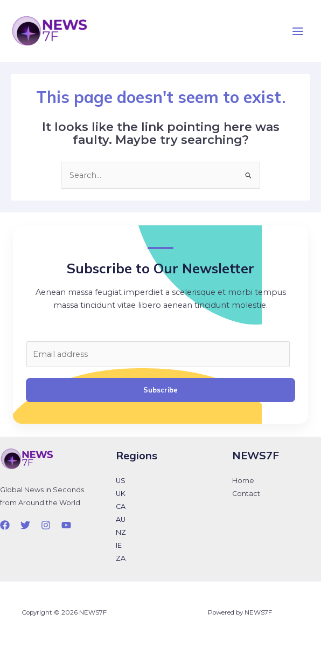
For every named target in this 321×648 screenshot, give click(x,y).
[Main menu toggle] (297, 31)
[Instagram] (46, 525)
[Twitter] (25, 525)
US (120, 481)
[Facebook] (5, 525)
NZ (121, 532)
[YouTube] (66, 525)
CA (120, 506)
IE (119, 545)
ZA (120, 558)
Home (243, 481)
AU (120, 519)
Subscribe (160, 389)
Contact (246, 494)
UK (120, 494)
